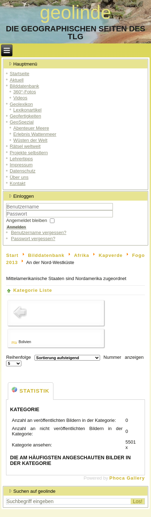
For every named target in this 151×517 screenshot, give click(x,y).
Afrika (81, 255)
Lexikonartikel (27, 110)
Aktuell (17, 80)
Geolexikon (21, 104)
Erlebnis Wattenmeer (34, 134)
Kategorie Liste (32, 290)
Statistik (30, 391)
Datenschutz (22, 171)
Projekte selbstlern (29, 152)
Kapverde (111, 255)
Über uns (19, 177)
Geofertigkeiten (25, 116)
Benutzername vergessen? (38, 232)
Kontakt (17, 183)
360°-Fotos (24, 91)
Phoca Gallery (127, 478)
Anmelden (16, 227)
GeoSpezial (21, 122)
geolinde (75, 12)
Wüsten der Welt (30, 140)
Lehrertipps (21, 158)
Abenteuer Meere (31, 128)
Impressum (21, 164)
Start (12, 255)
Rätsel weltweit (25, 146)
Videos (20, 97)
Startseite (19, 73)
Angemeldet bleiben (26, 220)
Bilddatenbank (24, 86)
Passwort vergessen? (33, 238)
